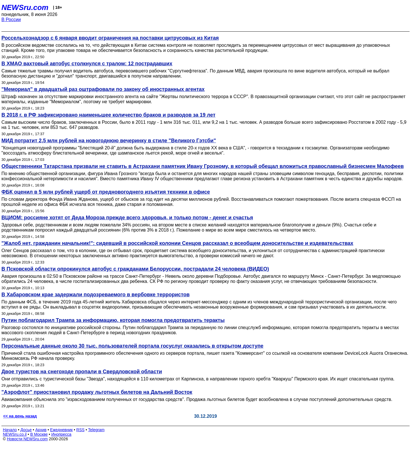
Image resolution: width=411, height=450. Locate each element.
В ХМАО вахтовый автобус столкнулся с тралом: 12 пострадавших (86, 63)
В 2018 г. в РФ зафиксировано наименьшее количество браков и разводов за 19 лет (108, 115)
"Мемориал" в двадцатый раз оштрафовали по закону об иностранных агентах (103, 89)
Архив (41, 429)
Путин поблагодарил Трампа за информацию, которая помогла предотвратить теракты (113, 320)
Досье (26, 429)
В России (11, 19)
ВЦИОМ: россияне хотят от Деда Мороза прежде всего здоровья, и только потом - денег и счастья (127, 217)
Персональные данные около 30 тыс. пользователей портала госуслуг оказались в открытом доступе (132, 346)
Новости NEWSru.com (27, 439)
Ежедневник (61, 429)
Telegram (96, 429)
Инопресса (61, 434)
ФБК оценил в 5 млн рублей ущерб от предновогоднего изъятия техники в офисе (105, 192)
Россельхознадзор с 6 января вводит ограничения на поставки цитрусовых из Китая (110, 38)
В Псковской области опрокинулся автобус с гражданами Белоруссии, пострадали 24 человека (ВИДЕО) (135, 269)
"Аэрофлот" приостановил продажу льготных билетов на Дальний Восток (96, 392)
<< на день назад (20, 416)
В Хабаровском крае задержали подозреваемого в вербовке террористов (95, 294)
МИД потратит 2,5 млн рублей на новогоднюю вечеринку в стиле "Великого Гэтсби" (108, 140)
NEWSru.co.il (15, 434)
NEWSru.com (25, 7)
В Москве (39, 434)
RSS (80, 429)
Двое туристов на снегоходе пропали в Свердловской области (81, 371)
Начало (10, 429)
